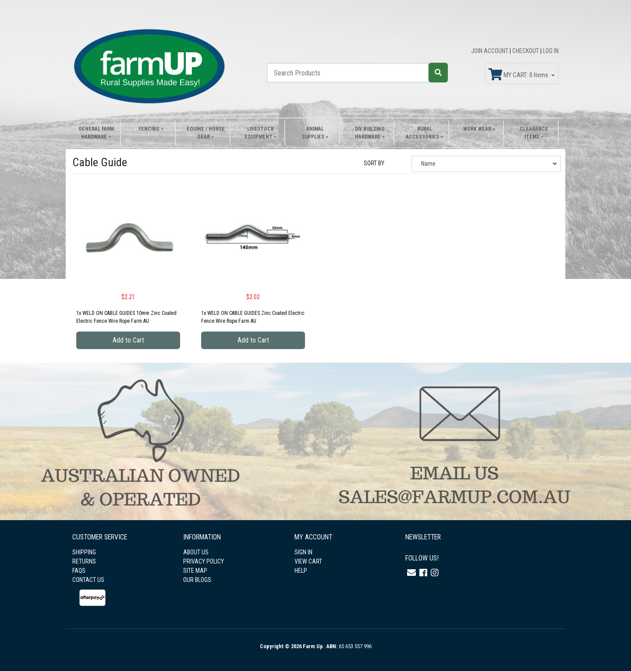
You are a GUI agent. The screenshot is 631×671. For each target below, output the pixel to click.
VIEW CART (308, 561)
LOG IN (551, 50)
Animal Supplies (313, 133)
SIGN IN (303, 552)
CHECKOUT (526, 50)
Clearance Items (534, 133)
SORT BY (374, 163)
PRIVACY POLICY (203, 561)
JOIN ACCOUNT (490, 50)
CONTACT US (88, 579)
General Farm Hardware (96, 133)
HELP (300, 570)
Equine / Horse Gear (206, 133)
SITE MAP (195, 570)
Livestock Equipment (259, 133)
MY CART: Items (519, 74)
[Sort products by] (486, 163)
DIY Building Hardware (370, 133)
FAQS (78, 570)
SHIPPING (84, 552)
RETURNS (84, 561)
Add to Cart (128, 340)
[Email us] (411, 572)
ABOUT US (196, 552)
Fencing (149, 129)
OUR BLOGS (197, 579)
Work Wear (477, 129)
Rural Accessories (422, 133)
